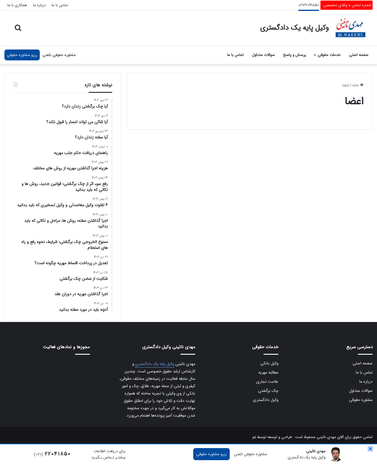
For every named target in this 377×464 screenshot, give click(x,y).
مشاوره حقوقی (361, 400)
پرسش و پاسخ (294, 55)
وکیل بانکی (269, 363)
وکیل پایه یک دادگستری (154, 364)
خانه (357, 85)
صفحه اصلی (358, 55)
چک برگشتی (268, 391)
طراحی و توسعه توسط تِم (272, 437)
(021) (52, 454)
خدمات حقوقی (329, 55)
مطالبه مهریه (268, 372)
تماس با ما (60, 5)
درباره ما (39, 5)
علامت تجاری (267, 382)
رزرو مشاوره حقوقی (22, 55)
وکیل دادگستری (265, 400)
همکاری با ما (17, 5)
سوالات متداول (263, 55)
